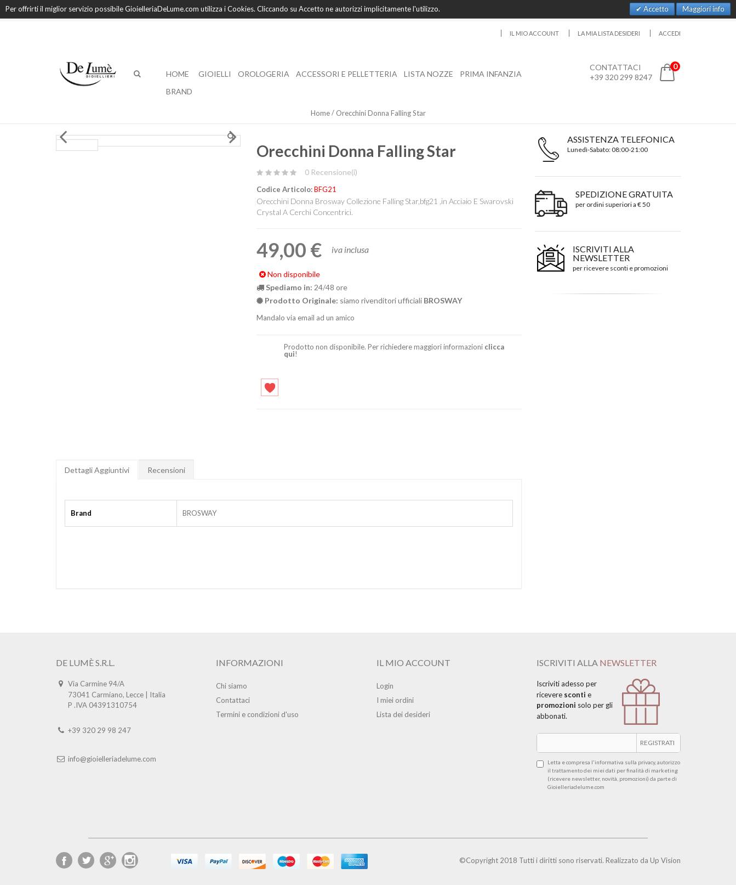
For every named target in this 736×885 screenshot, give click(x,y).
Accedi (670, 33)
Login (384, 685)
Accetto (655, 8)
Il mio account (534, 33)
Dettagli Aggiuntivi (97, 470)
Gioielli (214, 73)
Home (320, 113)
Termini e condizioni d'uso (257, 714)
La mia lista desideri (609, 33)
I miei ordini (395, 700)
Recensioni (166, 470)
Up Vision (665, 860)
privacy (646, 762)
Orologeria (263, 73)
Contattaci (233, 700)
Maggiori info (703, 8)
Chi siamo (231, 685)
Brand (179, 91)
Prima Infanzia (491, 73)
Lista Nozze (428, 73)
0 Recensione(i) (331, 172)
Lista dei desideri (403, 714)
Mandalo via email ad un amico (305, 317)
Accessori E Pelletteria (346, 73)
